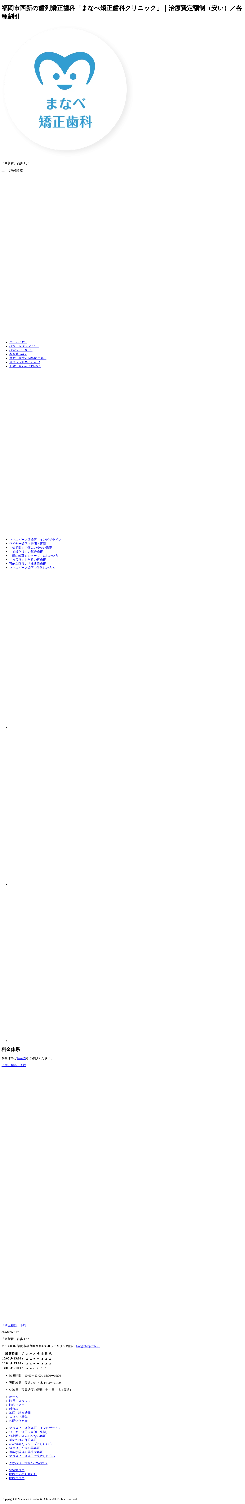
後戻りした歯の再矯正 (24, 1448)
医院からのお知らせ (23, 1474)
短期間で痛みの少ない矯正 (27, 1436)
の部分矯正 (26, 551)
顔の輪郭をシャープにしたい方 (30, 1444)
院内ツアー (16, 1404)
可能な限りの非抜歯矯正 (26, 1452)
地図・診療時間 (20, 1412)
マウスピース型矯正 (36, 539)
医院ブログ (16, 1478)
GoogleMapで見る (88, 1346)
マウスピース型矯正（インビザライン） (36, 1428)
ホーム (13, 1396)
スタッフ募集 (18, 1416)
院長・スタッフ (20, 1400)
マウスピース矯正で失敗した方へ (32, 567)
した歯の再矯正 (27, 559)
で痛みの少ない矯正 (30, 547)
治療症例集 (16, 1470)
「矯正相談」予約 (14, 1325)
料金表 (21, 1058)
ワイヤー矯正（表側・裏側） (29, 543)
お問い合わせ (18, 1420)
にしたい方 (33, 555)
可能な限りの (29, 563)
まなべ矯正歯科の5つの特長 (28, 1463)
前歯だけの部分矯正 (23, 1440)
